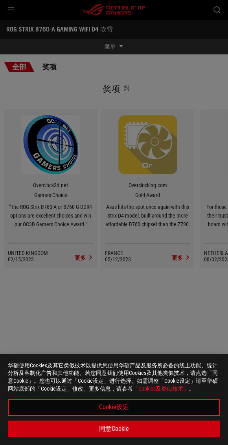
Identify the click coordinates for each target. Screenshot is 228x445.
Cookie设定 (114, 407)
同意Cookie (114, 428)
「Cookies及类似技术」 (161, 388)
